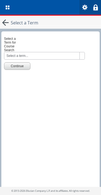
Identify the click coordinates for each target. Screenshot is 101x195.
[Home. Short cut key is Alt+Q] (56, 7)
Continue (17, 66)
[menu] (7, 7)
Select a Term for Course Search (10, 44)
